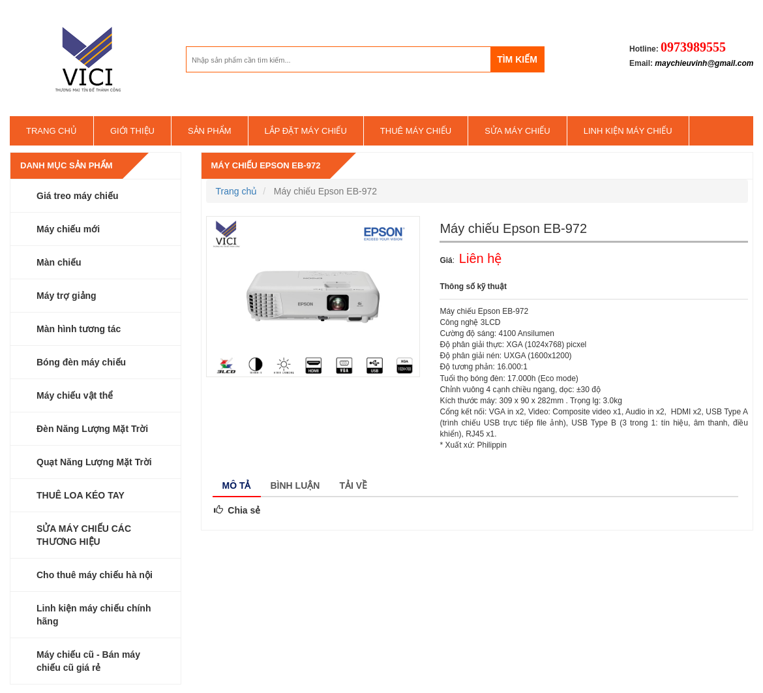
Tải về (353, 485)
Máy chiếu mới (68, 229)
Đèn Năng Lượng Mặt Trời (92, 429)
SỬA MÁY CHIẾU (517, 131)
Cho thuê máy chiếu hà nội (95, 575)
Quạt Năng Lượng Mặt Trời (94, 462)
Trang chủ (51, 131)
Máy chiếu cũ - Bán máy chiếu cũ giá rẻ (88, 661)
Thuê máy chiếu (415, 131)
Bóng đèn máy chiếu (81, 362)
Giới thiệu (132, 131)
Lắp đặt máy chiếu (306, 131)
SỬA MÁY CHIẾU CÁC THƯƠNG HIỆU (84, 535)
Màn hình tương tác (79, 329)
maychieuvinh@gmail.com (704, 63)
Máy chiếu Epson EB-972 (266, 165)
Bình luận (295, 485)
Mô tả (236, 485)
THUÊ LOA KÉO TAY (81, 495)
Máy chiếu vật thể (75, 395)
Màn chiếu (59, 262)
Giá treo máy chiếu (77, 196)
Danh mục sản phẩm (66, 165)
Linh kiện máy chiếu (628, 131)
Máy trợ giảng (67, 295)
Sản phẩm (210, 131)
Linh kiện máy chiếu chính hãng (94, 614)
